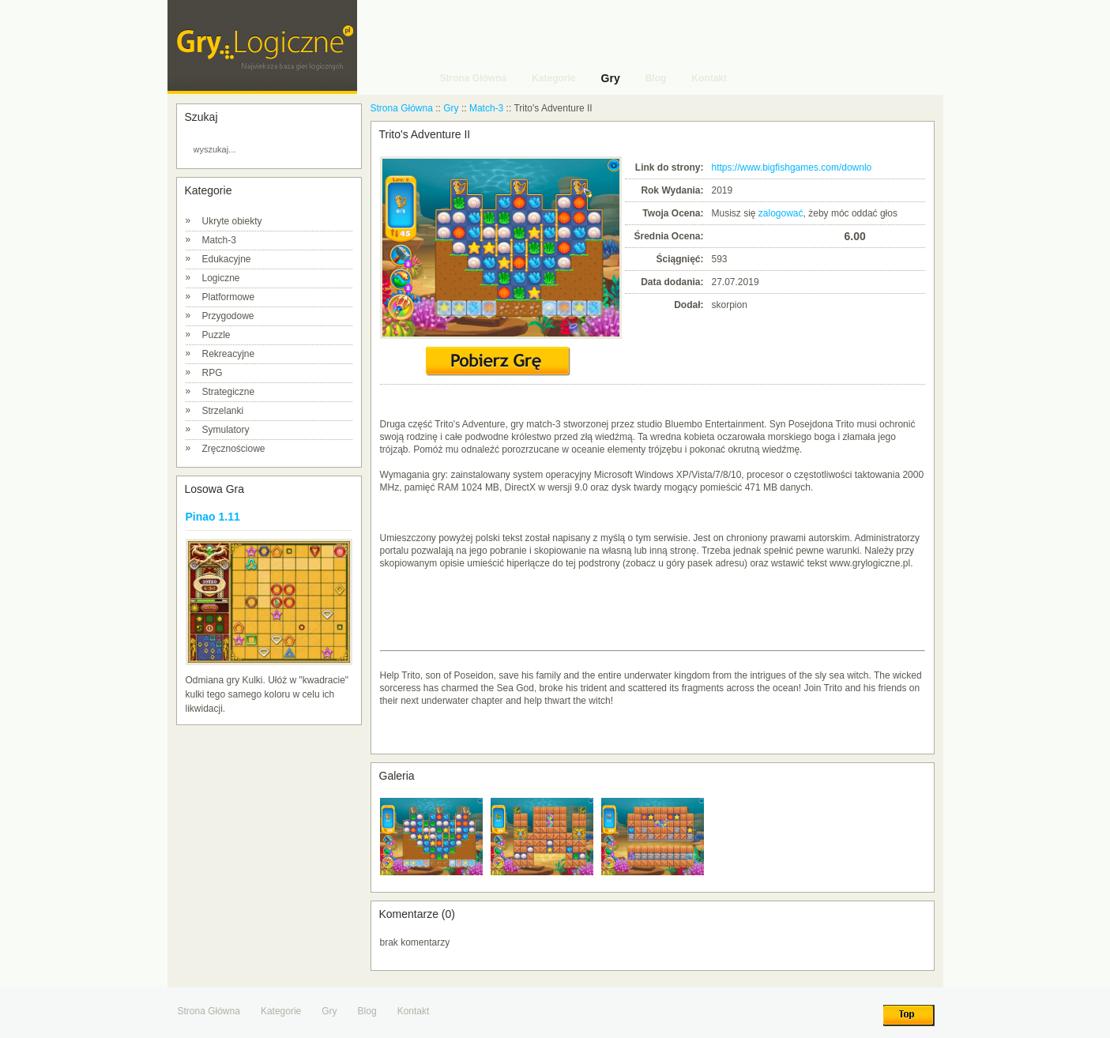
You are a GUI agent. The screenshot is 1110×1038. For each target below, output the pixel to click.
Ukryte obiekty (232, 221)
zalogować (780, 213)
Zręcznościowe (233, 448)
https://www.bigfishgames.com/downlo (792, 167)
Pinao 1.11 (213, 516)
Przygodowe (228, 316)
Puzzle (216, 334)
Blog (367, 1011)
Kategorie (281, 1011)
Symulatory (226, 429)
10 (832, 236)
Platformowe (228, 297)
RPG (212, 372)
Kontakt (413, 1011)
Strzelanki (223, 410)
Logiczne (221, 278)
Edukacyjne (226, 259)
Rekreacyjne (228, 353)
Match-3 (219, 240)
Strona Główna (402, 108)
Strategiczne (228, 391)
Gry (450, 108)
